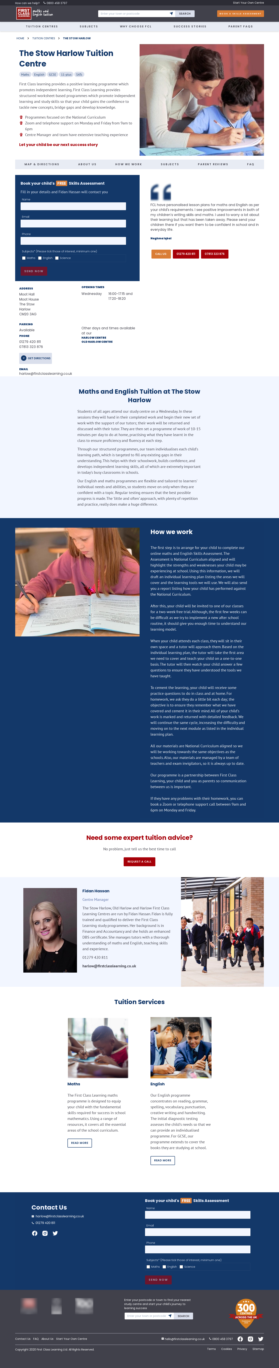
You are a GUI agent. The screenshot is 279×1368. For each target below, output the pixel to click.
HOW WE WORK (128, 164)
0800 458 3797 (55, 3)
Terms (211, 1349)
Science (65, 258)
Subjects (89, 26)
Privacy (242, 1349)
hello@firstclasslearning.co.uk (183, 1339)
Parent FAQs (240, 26)
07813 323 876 (215, 254)
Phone (26, 234)
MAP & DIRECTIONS (41, 164)
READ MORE (79, 1143)
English (47, 258)
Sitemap (258, 1349)
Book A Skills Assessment (241, 13)
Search (185, 14)
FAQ (251, 164)
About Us (47, 1339)
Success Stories (190, 26)
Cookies (226, 1349)
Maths (31, 258)
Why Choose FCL (136, 26)
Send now (33, 271)
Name (26, 199)
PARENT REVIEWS (213, 164)
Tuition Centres (42, 26)
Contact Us (23, 1339)
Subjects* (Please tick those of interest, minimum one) (59, 251)
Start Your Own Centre (248, 3)
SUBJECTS (170, 164)
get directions (39, 358)
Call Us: (161, 254)
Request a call (140, 862)
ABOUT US (87, 164)
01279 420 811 (186, 254)
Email (25, 217)
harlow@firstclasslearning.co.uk (44, 373)
